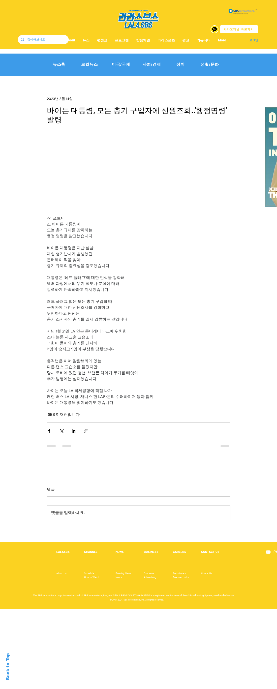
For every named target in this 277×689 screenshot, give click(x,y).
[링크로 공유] (85, 430)
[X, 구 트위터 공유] (61, 430)
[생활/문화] (209, 64)
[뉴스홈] (59, 64)
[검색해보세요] (42, 39)
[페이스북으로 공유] (49, 430)
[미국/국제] (121, 64)
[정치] (180, 64)
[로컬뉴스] (89, 64)
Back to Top (7, 666)
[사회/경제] (151, 64)
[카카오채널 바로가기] (239, 29)
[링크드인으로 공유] (73, 430)
